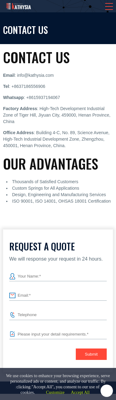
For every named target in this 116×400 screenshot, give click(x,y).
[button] (109, 6)
